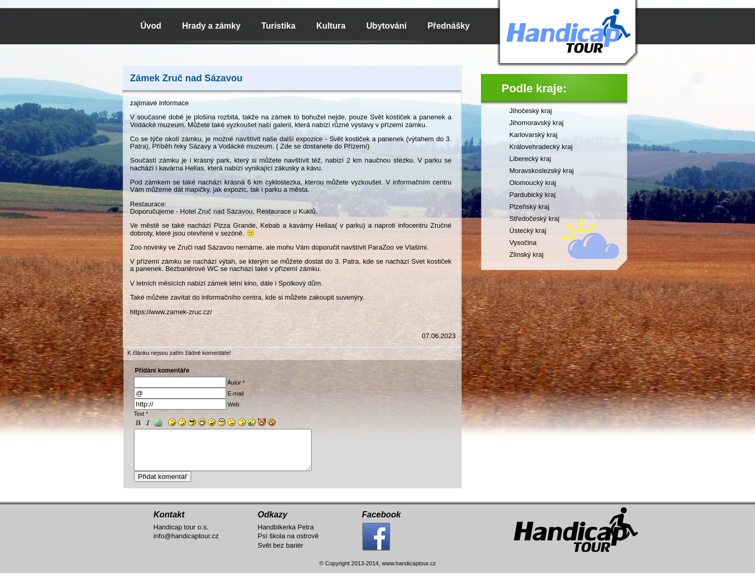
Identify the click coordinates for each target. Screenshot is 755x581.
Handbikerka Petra (286, 535)
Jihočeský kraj (531, 111)
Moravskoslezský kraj (542, 171)
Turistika (279, 25)
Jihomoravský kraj (537, 123)
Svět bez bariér (280, 553)
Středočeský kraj (535, 218)
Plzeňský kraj (530, 207)
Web (233, 404)
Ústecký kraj (528, 230)
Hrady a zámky (211, 25)
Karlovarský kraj (534, 135)
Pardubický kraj (533, 195)
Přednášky (448, 25)
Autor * (236, 382)
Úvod (151, 25)
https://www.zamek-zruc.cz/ (171, 312)
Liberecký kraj (530, 159)
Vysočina (523, 242)
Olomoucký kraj (533, 183)
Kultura (330, 25)
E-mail (236, 393)
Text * (141, 414)
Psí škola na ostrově (288, 544)
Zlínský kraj (527, 254)
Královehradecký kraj (541, 147)
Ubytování (386, 25)
